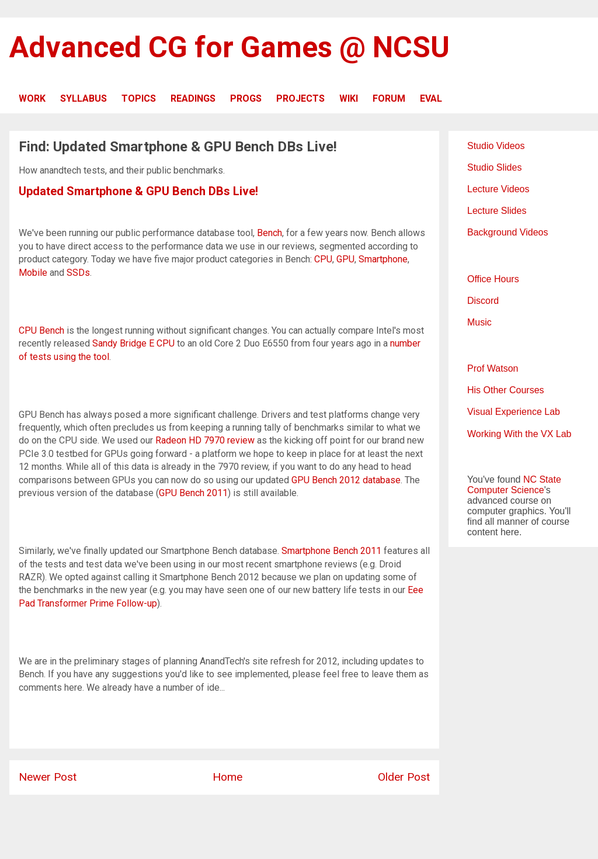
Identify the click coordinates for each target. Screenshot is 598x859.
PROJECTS (300, 98)
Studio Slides (494, 167)
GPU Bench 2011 (193, 492)
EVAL (431, 98)
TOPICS (138, 98)
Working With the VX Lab (519, 434)
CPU (323, 259)
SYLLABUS (83, 98)
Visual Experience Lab (513, 412)
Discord (483, 301)
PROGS (246, 98)
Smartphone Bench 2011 (331, 550)
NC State (542, 479)
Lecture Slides (496, 211)
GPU (345, 259)
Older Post (404, 777)
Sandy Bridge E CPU (133, 343)
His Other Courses (505, 390)
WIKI (348, 98)
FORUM (389, 98)
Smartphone (383, 259)
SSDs (78, 272)
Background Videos (507, 232)
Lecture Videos (498, 189)
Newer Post (48, 777)
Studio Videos (495, 146)
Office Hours (493, 279)
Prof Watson (492, 368)
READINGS (193, 98)
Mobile (33, 272)
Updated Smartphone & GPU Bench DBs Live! (138, 191)
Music (479, 322)
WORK (32, 98)
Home (227, 777)
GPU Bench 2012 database (346, 480)
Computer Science (505, 490)
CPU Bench (41, 330)
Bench (269, 232)
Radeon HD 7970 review (205, 440)
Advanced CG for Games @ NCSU (229, 47)
